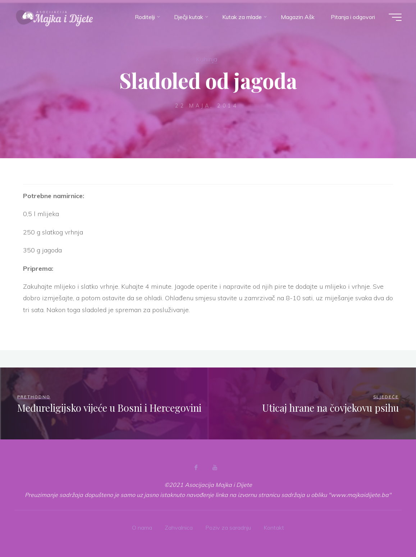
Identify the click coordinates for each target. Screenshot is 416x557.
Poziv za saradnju (228, 527)
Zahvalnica (179, 527)
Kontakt (274, 527)
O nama (142, 527)
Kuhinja (206, 59)
